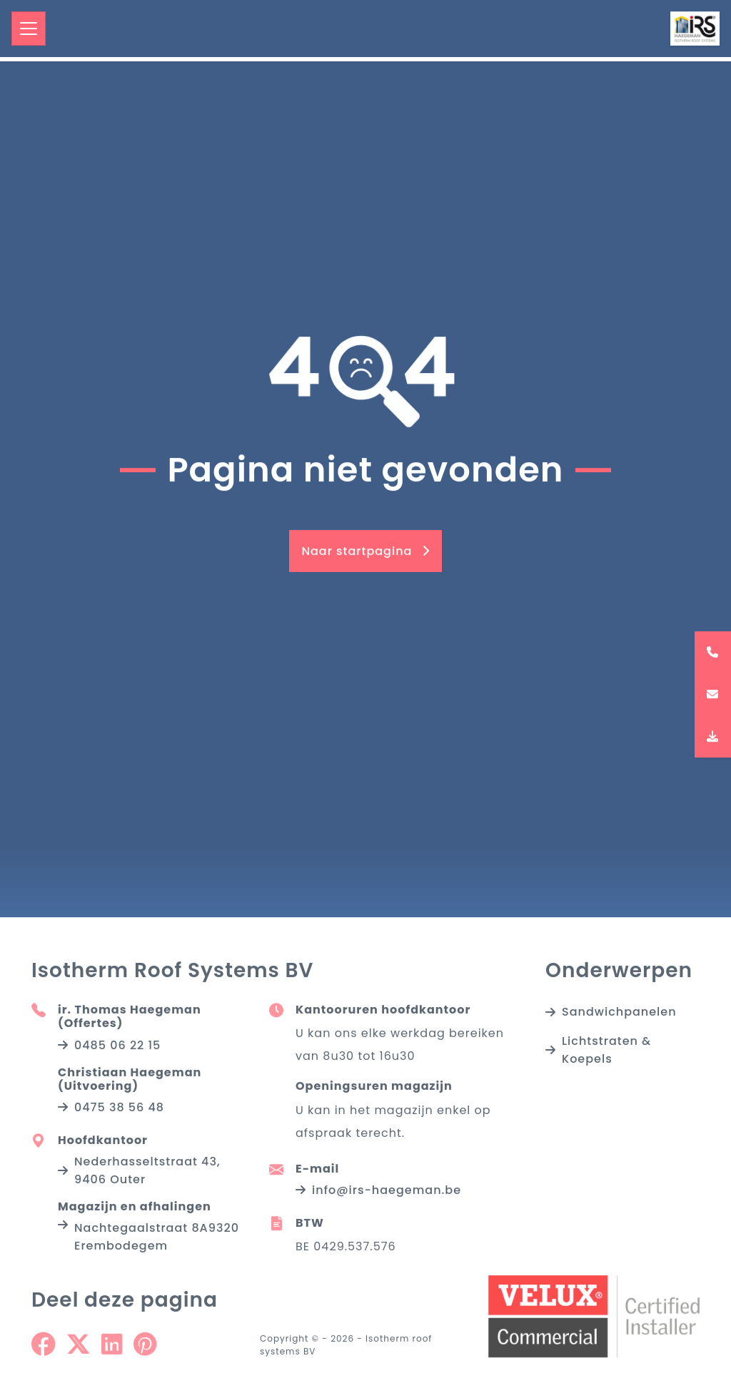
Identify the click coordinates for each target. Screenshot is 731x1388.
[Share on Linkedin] (111, 1349)
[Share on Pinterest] (144, 1349)
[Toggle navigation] (28, 28)
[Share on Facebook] (43, 1349)
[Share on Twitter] (78, 1349)
